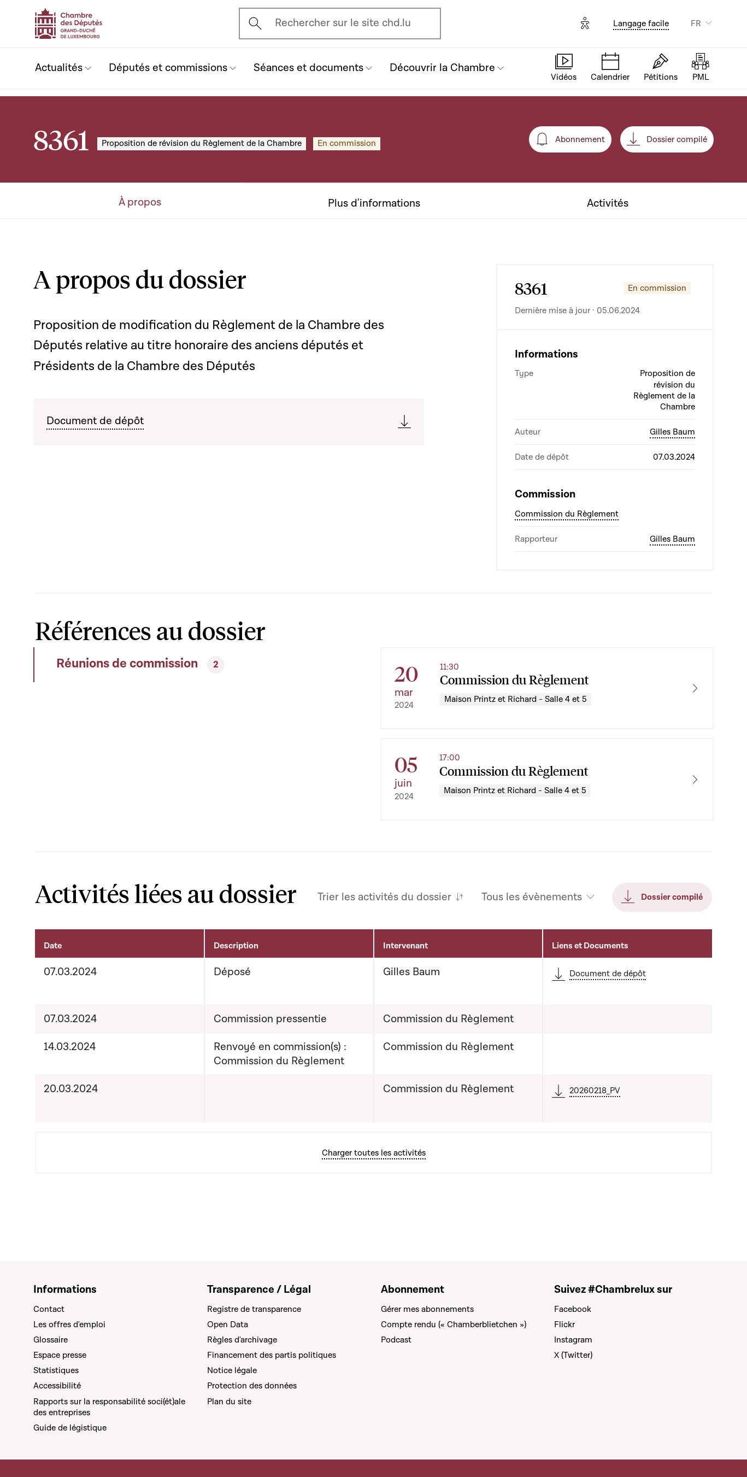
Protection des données (252, 1385)
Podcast (396, 1339)
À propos (140, 202)
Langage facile (641, 23)
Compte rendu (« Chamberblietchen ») (453, 1324)
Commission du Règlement (567, 513)
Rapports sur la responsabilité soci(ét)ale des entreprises (109, 1407)
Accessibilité (57, 1385)
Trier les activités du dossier (384, 897)
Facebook (572, 1309)
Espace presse (59, 1355)
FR (696, 23)
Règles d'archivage (242, 1339)
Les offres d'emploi (69, 1324)
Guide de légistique (70, 1427)
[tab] (171, 664)
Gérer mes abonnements (427, 1309)
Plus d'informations (374, 203)
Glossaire (50, 1339)
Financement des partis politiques (271, 1355)
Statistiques (56, 1370)
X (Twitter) (573, 1355)
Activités (607, 203)
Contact (48, 1309)
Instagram (573, 1339)
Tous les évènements (531, 897)
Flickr (564, 1324)
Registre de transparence (254, 1309)
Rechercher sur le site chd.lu (343, 23)
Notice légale (232, 1370)
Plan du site (229, 1401)
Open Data (227, 1324)
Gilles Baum (672, 431)
